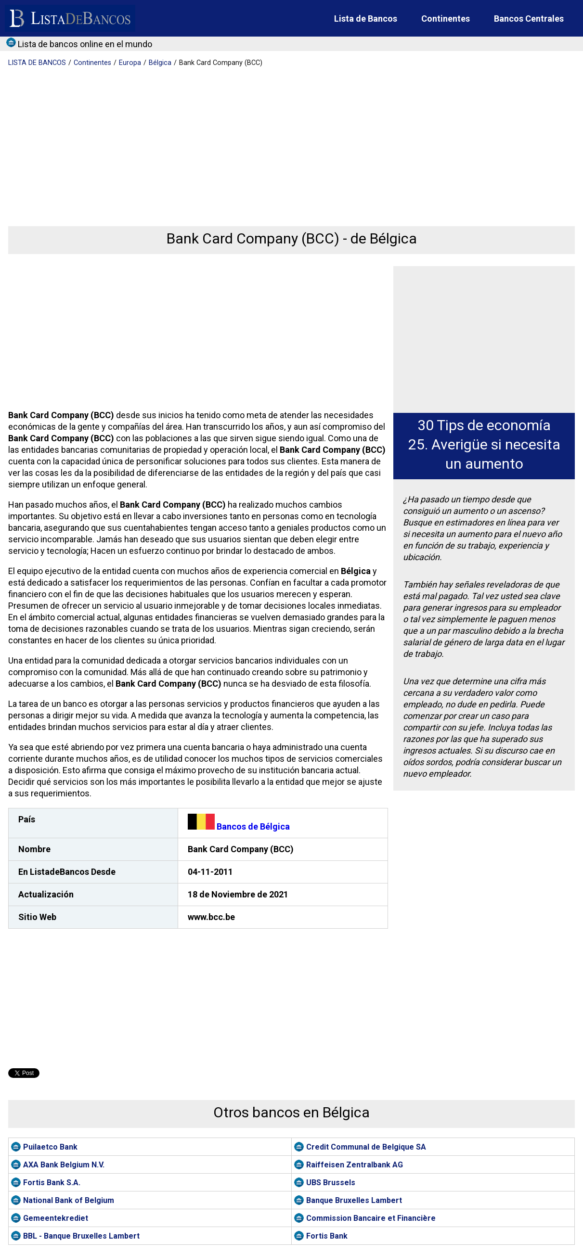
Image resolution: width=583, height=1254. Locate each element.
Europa (130, 63)
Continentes (445, 18)
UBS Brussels (330, 1182)
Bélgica (160, 63)
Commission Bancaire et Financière (371, 1218)
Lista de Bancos (365, 18)
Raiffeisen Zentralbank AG (354, 1164)
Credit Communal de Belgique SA (366, 1147)
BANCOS (37, 63)
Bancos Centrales (529, 18)
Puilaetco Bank (50, 1147)
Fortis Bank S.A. (51, 1182)
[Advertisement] (288, 139)
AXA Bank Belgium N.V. (63, 1164)
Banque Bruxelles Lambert (354, 1200)
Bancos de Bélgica (239, 826)
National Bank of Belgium (68, 1200)
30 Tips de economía (484, 425)
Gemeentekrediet (55, 1218)
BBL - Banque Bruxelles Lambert (81, 1236)
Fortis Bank (327, 1236)
